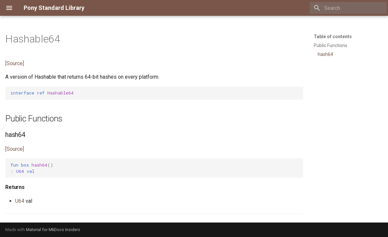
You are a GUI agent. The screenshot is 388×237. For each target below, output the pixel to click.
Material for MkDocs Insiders (53, 229)
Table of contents (333, 36)
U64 (19, 201)
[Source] (14, 63)
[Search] (348, 8)
